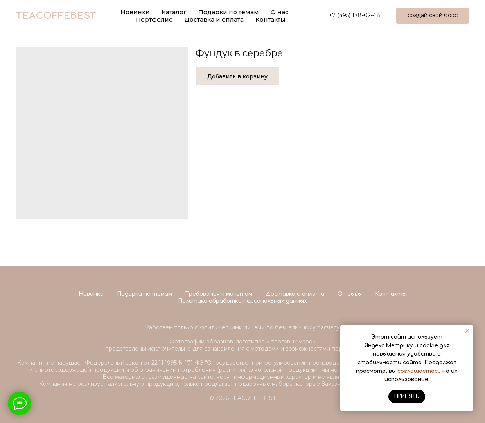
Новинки (91, 294)
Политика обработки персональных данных (242, 301)
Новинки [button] (135, 12)
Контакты (270, 19)
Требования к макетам (218, 294)
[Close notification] (467, 331)
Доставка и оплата (214, 19)
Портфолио (154, 19)
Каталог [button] (174, 12)
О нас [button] (280, 12)
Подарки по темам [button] (228, 12)
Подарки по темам (144, 294)
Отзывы (350, 294)
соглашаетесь (419, 371)
